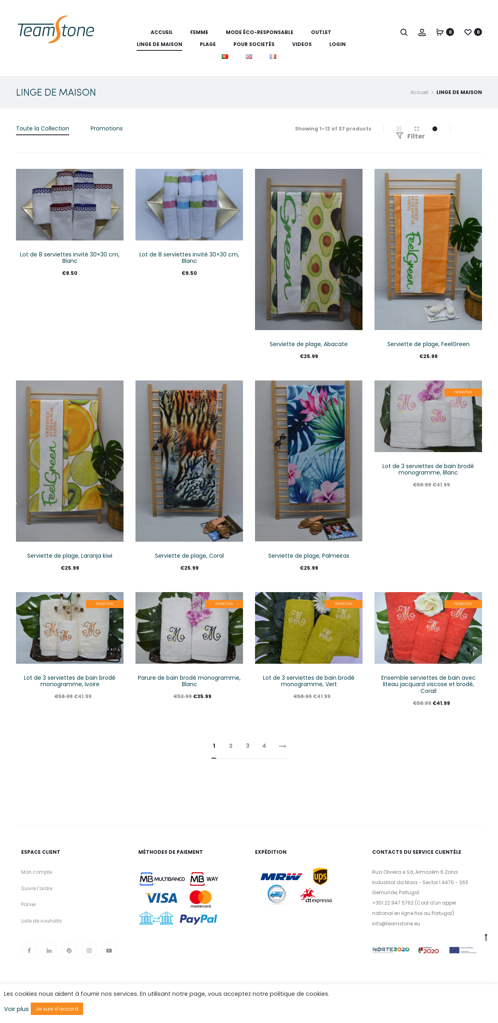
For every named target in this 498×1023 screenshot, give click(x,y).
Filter (410, 136)
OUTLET (321, 32)
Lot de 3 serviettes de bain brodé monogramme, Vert (309, 681)
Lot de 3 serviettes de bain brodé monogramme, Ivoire (70, 681)
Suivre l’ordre (36, 888)
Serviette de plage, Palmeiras (308, 556)
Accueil (162, 32)
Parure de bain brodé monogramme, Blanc (189, 681)
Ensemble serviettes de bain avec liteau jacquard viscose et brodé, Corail (428, 684)
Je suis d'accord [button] (57, 1009)
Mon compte (36, 872)
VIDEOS (302, 44)
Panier (28, 904)
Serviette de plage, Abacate (309, 344)
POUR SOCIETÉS (254, 44)
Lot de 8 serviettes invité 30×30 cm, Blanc (70, 257)
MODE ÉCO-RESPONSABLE (259, 32)
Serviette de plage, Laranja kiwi (69, 556)
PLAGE (208, 44)
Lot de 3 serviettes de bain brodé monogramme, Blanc (428, 469)
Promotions (107, 128)
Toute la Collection (42, 128)
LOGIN (337, 44)
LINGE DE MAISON (159, 44)
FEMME (199, 32)
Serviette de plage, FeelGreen (428, 344)
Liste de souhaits (41, 920)
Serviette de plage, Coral (189, 556)
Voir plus (16, 1009)
